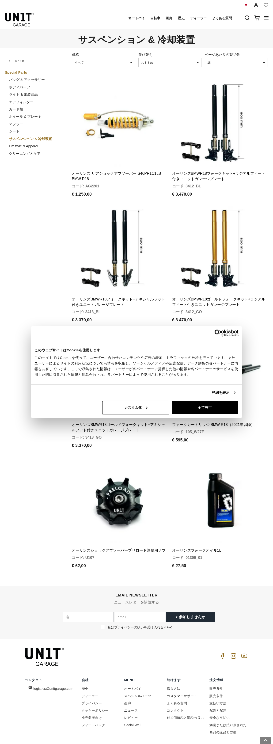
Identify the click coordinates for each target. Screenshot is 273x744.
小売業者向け (92, 696)
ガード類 (16, 109)
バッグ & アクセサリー (27, 80)
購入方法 (173, 667)
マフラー (16, 124)
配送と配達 (217, 689)
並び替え (145, 55)
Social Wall (132, 703)
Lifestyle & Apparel (23, 146)
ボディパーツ (19, 87)
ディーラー (198, 18)
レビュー (131, 696)
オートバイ (136, 18)
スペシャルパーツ (137, 674)
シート (14, 131)
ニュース (131, 689)
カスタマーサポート (182, 674)
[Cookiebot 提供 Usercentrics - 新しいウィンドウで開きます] (218, 333)
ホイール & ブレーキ (25, 116)
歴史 (181, 18)
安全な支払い (219, 696)
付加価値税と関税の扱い (185, 696)
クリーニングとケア (25, 154)
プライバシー (92, 681)
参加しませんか (190, 595)
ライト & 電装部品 (23, 94)
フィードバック (93, 703)
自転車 (155, 18)
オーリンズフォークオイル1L (196, 529)
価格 (75, 55)
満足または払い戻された (227, 703)
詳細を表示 (221, 393)
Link (168, 605)
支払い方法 (217, 681)
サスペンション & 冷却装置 (30, 139)
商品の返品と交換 (222, 710)
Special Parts (16, 72)
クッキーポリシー (95, 689)
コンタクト (175, 689)
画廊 (169, 18)
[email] (140, 595)
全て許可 (205, 407)
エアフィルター (21, 102)
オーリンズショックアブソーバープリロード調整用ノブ (119, 529)
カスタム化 (136, 407)
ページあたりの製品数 (222, 55)
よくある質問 (222, 18)
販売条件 (216, 667)
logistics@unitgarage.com (53, 667)
